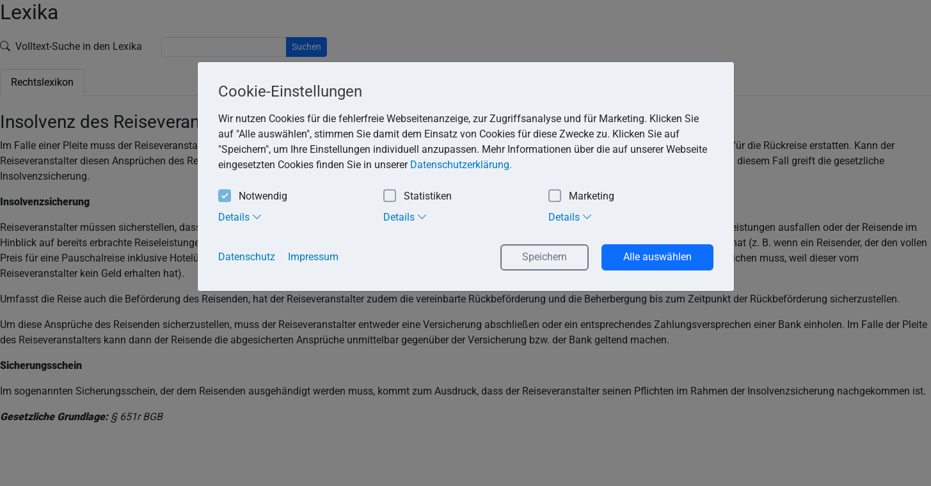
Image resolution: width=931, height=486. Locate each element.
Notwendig (252, 196)
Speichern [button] (544, 257)
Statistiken (417, 196)
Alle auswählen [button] (657, 257)
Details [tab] (240, 216)
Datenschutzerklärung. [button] (461, 165)
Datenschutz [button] (246, 257)
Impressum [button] (313, 257)
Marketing (581, 196)
